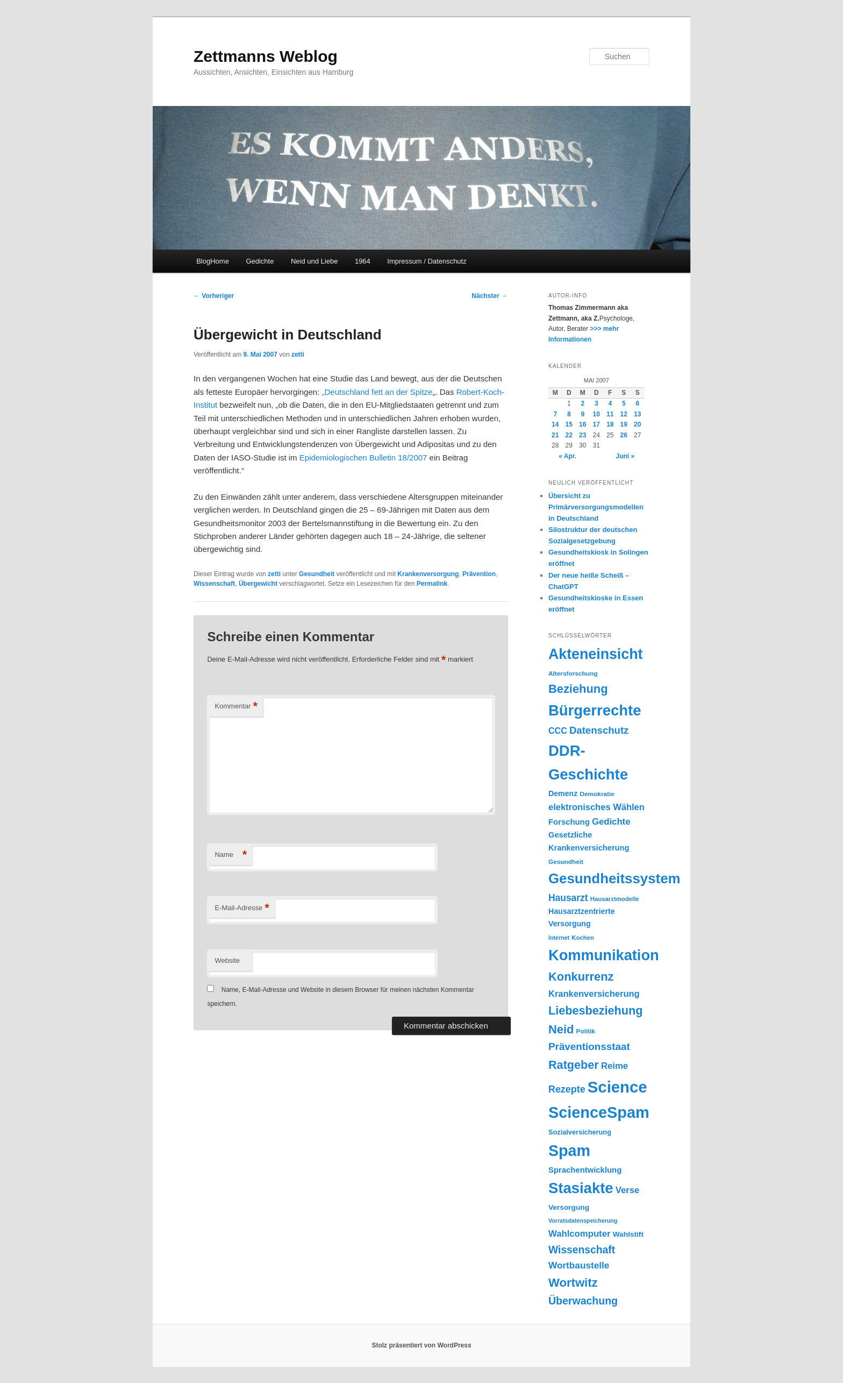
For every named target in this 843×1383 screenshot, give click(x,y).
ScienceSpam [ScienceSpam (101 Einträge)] (598, 1112)
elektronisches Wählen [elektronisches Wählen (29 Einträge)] (596, 807)
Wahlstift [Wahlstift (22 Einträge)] (628, 1234)
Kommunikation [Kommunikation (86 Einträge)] (603, 955)
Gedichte (260, 261)
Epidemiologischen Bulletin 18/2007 (363, 457)
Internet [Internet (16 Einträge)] (558, 937)
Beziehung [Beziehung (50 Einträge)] (578, 689)
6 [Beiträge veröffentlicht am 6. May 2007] (637, 403)
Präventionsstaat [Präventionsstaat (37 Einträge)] (589, 1046)
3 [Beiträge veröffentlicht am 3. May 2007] (596, 403)
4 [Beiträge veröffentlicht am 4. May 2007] (610, 403)
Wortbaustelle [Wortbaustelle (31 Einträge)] (578, 1265)
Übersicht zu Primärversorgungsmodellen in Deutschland (596, 507)
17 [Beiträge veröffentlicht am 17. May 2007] (596, 424)
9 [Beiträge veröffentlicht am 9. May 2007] (582, 414)
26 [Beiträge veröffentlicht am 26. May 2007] (623, 435)
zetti (297, 354)
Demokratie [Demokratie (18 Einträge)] (597, 794)
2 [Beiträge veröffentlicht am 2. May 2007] (582, 403)
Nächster (489, 296)
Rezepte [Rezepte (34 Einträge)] (566, 1089)
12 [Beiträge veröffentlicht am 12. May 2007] (623, 414)
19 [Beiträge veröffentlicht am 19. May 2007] (623, 424)
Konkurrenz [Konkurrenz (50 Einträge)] (580, 976)
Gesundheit (316, 574)
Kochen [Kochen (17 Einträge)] (582, 937)
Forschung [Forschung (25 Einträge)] (569, 822)
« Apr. (567, 456)
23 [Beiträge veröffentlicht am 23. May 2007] (582, 435)
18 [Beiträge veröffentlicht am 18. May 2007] (609, 424)
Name (231, 855)
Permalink (432, 583)
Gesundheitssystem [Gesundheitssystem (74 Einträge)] (614, 878)
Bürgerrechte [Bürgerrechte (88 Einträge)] (594, 710)
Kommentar (236, 706)
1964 (362, 261)
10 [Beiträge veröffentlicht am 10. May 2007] (596, 414)
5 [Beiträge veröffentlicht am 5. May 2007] (624, 403)
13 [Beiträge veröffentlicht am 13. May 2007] (637, 414)
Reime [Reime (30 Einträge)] (614, 1066)
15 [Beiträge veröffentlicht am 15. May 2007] (569, 424)
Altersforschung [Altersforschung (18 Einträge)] (572, 673)
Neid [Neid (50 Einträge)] (561, 1029)
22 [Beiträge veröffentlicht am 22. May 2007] (569, 435)
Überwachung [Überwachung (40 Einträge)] (583, 1301)
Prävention (479, 574)
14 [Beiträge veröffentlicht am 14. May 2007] (555, 424)
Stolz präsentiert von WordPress (421, 1345)
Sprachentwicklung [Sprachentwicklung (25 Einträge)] (584, 1170)
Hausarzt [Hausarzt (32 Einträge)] (568, 897)
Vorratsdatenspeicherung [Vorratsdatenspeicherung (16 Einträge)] (582, 1220)
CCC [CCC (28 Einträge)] (557, 730)
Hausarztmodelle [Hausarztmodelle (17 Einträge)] (614, 899)
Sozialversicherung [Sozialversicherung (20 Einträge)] (579, 1132)
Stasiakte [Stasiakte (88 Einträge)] (580, 1188)
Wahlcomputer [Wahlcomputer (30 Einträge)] (579, 1234)
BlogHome (212, 261)
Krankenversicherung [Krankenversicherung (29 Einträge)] (594, 993)
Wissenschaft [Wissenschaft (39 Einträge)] (581, 1250)
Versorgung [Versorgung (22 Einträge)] (568, 1207)
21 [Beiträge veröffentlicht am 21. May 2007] (555, 435)
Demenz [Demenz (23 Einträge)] (562, 793)
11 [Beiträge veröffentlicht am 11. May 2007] (609, 414)
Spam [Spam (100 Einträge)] (569, 1150)
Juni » (625, 456)
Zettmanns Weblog (266, 56)
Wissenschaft (214, 583)
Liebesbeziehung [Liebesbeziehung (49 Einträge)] (595, 1010)
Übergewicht (258, 583)
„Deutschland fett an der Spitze (377, 391)
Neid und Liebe (314, 261)
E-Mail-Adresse (242, 908)
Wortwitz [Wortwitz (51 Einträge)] (573, 1282)
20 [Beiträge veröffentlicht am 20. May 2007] (637, 424)
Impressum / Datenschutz (426, 261)
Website (227, 960)
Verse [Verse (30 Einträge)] (628, 1190)
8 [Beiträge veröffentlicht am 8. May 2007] (569, 414)
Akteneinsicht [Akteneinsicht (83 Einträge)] (595, 654)
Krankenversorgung (428, 574)
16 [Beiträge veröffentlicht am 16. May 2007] (582, 424)
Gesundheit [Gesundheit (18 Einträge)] (565, 862)
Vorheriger (214, 296)
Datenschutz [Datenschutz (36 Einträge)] (599, 730)
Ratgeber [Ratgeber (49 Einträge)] (573, 1065)
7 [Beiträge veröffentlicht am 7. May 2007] (555, 414)
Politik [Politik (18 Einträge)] (586, 1031)
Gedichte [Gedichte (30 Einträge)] (611, 822)
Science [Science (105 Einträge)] (617, 1087)
